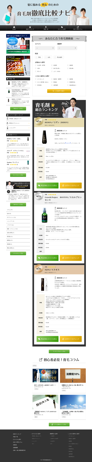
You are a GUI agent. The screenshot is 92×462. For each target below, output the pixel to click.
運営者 (15, 445)
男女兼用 (59, 57)
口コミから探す (62, 29)
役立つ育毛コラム (77, 29)
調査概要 (15, 447)
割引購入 (71, 451)
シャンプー (12, 127)
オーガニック (72, 436)
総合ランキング (30, 29)
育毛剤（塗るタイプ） (15, 118)
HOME (14, 29)
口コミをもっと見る (18, 175)
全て (33, 443)
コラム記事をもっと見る (60, 424)
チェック (68, 143)
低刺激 (70, 441)
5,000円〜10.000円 (54, 438)
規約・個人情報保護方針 (19, 450)
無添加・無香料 (72, 438)
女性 (49, 57)
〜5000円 (52, 436)
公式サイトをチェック (72, 185)
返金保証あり (72, 456)
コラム (34, 365)
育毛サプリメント (14, 123)
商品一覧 (46, 29)
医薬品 (70, 446)
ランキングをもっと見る (59, 351)
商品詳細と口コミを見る (49, 185)
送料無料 (71, 454)
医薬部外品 (71, 448)
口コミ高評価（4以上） (74, 443)
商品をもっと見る (18, 108)
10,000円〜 (52, 441)
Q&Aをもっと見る (18, 204)
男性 (39, 57)
